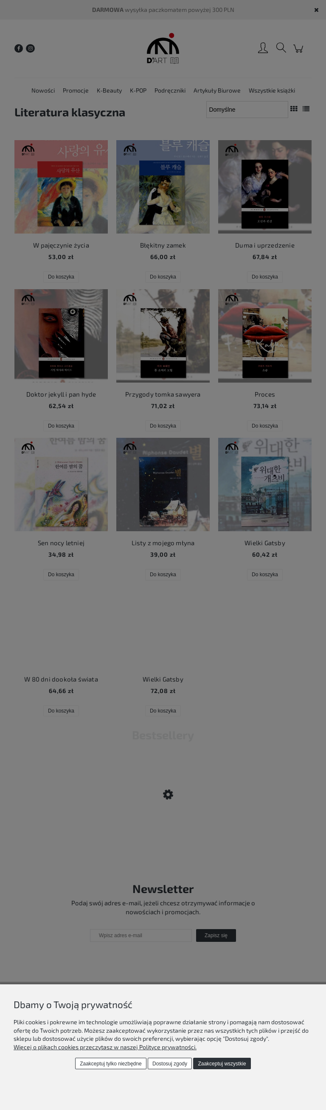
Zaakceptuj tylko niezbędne (110, 1064)
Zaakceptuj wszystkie (222, 1064)
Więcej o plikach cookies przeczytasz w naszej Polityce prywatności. (105, 1047)
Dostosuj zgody (169, 1064)
